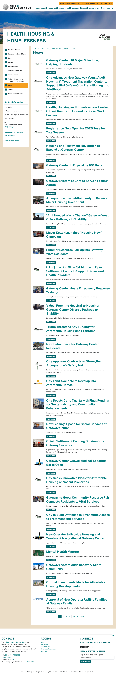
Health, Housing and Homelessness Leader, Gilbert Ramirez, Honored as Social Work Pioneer (77, 111)
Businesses (41, 8)
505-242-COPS (28, 662)
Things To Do (65, 8)
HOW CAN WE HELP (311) (69, 3)
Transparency (95, 8)
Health (10, 58)
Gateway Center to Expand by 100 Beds (74, 165)
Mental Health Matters (62, 551)
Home (35, 49)
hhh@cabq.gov (9, 127)
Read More (51, 72)
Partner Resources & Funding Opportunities (16, 80)
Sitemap (44, 651)
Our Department (14, 50)
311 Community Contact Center (15, 642)
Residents (53, 8)
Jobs (85, 8)
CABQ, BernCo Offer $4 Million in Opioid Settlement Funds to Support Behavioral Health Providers (75, 271)
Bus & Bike (77, 8)
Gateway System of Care (17, 54)
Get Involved (106, 3)
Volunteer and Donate (15, 94)
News (10, 85)
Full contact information (11, 140)
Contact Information (13, 102)
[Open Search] (112, 8)
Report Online (6, 657)
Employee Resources (48, 649)
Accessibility (45, 647)
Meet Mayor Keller (90, 3)
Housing (11, 62)
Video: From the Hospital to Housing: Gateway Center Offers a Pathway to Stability (72, 309)
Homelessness (13, 66)
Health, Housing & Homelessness (54, 49)
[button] (107, 8)
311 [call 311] (6, 655)
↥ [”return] (113, 634)
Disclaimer (44, 644)
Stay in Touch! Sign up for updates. (92, 655)
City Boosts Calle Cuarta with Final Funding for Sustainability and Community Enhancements (77, 404)
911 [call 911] (13, 659)
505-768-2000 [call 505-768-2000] (15, 655)
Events (10, 90)
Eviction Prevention (15, 71)
